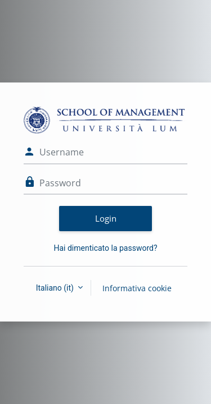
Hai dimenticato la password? (105, 248)
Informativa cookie (137, 288)
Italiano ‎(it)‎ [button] (56, 287)
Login (105, 218)
